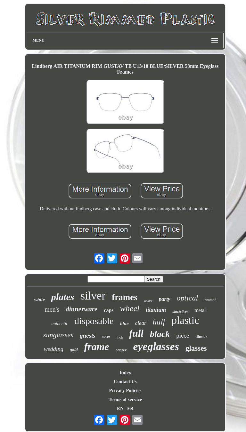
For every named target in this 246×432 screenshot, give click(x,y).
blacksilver (180, 311)
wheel (130, 308)
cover (106, 336)
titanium (156, 310)
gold (74, 350)
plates (62, 297)
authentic (59, 323)
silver (93, 296)
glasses (196, 348)
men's (52, 309)
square (148, 300)
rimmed (210, 300)
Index (125, 372)
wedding (53, 349)
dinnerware (81, 309)
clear (140, 323)
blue (124, 323)
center (121, 350)
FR (130, 408)
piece (182, 335)
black (160, 334)
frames (124, 297)
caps (108, 310)
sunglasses (58, 335)
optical (187, 298)
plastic (185, 320)
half (159, 321)
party (164, 299)
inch (120, 337)
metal (200, 310)
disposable (93, 321)
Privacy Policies (125, 390)
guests (87, 335)
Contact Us (125, 381)
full (136, 333)
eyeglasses (156, 346)
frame (96, 346)
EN (120, 408)
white (39, 299)
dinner (201, 336)
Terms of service (125, 399)
